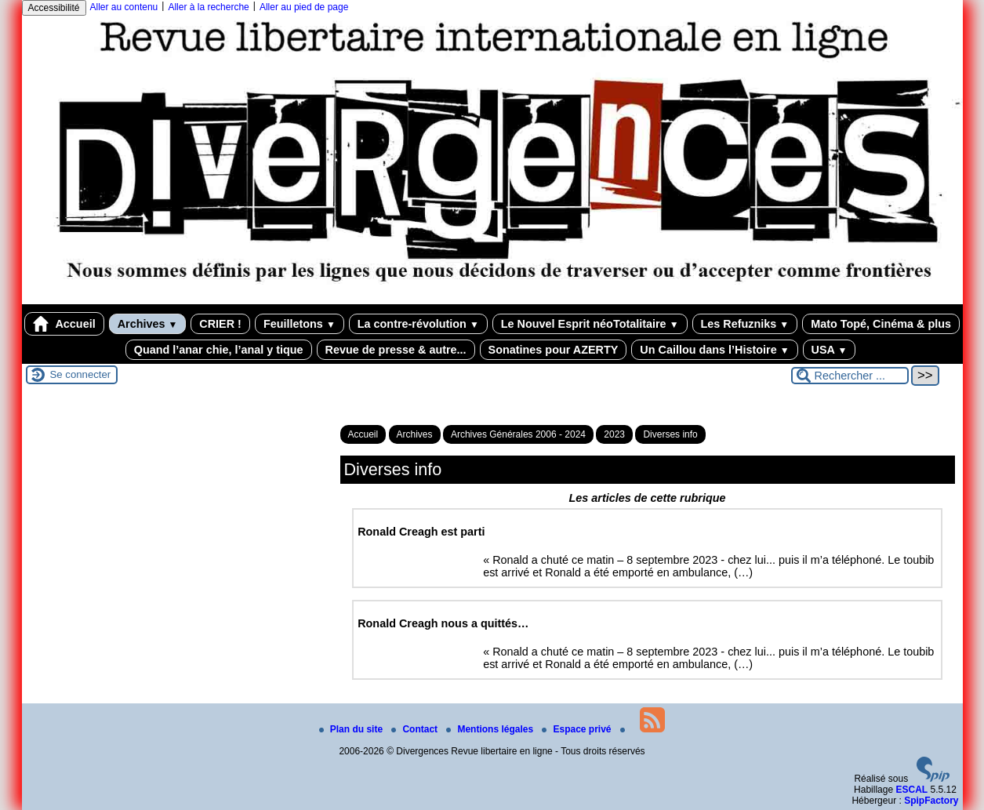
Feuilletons (299, 324)
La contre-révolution (418, 324)
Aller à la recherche (208, 7)
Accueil (64, 324)
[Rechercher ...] (850, 375)
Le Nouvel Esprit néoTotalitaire (590, 324)
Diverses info (670, 434)
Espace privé (577, 729)
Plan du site (352, 729)
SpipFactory (931, 800)
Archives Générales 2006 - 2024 (518, 434)
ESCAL (911, 789)
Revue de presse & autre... (396, 349)
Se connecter (80, 374)
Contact (415, 729)
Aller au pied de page (304, 7)
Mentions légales (491, 729)
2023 (614, 434)
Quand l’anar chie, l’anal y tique (218, 349)
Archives (148, 324)
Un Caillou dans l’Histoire (714, 349)
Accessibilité (54, 7)
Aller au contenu (124, 7)
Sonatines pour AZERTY (553, 349)
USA (830, 349)
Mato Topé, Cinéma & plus (881, 324)
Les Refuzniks (745, 324)
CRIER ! (220, 324)
